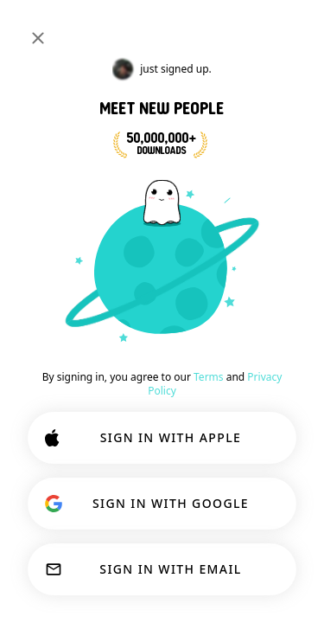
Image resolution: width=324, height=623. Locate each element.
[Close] (38, 38)
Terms (209, 376)
